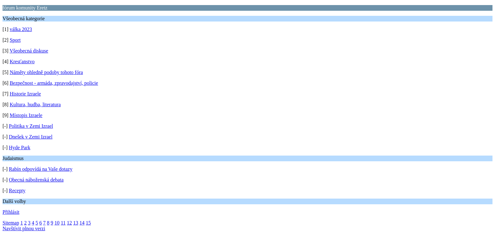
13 (75, 222)
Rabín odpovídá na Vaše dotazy (40, 169)
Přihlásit (11, 212)
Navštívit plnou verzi (24, 228)
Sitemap (11, 222)
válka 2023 (21, 29)
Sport (15, 40)
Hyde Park (19, 147)
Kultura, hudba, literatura (35, 104)
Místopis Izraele (26, 115)
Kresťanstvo (22, 61)
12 (69, 222)
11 (63, 222)
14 (82, 222)
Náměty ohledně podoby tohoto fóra (46, 72)
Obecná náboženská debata (36, 179)
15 (88, 222)
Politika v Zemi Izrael (31, 126)
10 (56, 222)
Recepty (17, 190)
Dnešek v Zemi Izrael (30, 136)
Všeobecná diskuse (28, 50)
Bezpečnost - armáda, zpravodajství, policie (54, 83)
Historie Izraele (25, 93)
